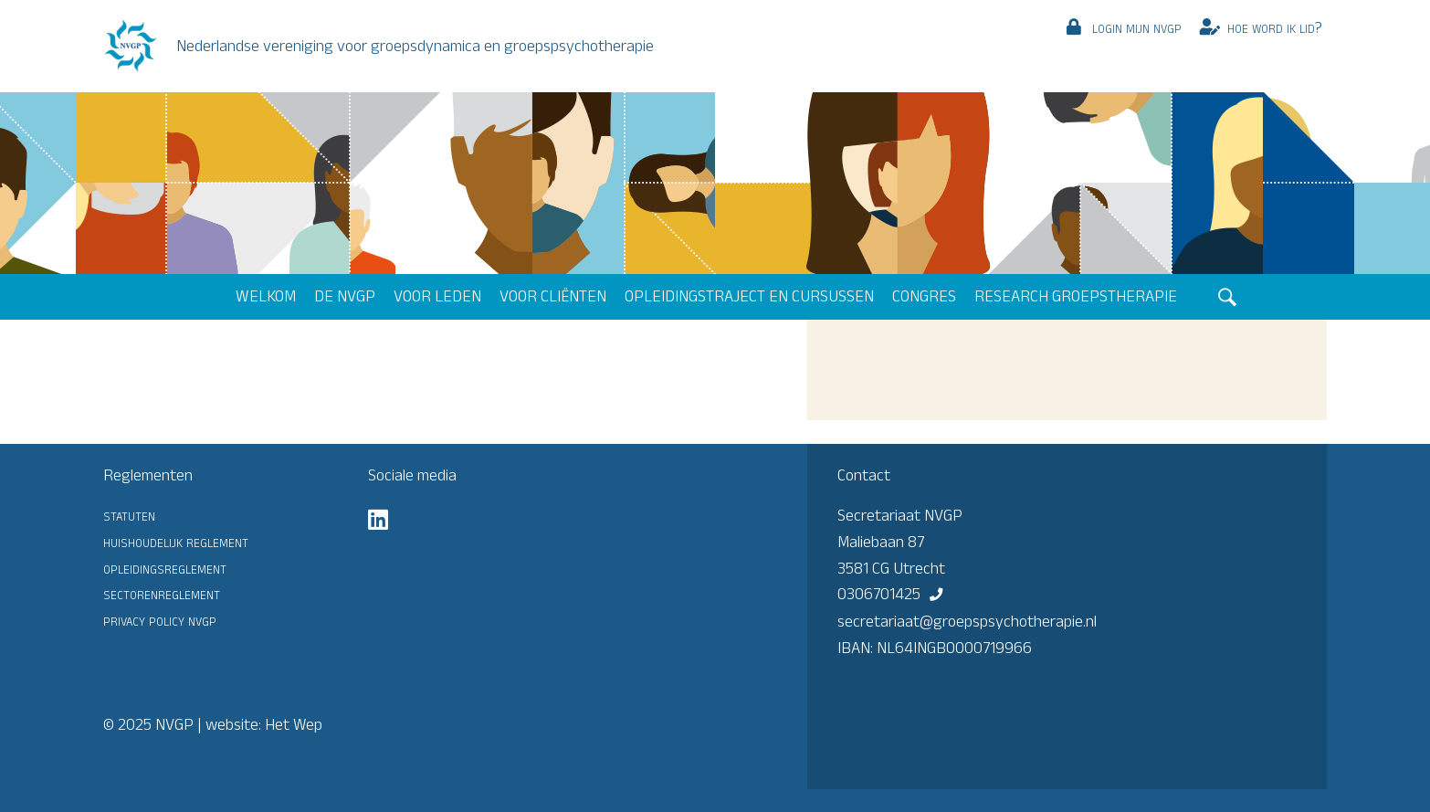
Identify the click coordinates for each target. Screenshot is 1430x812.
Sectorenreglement (161, 594)
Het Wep (293, 724)
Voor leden (437, 296)
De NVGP (344, 296)
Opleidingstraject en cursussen (749, 296)
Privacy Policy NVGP (159, 620)
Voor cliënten (552, 296)
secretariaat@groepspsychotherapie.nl (967, 621)
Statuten (129, 515)
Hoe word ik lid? (1274, 27)
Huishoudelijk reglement (175, 542)
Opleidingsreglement (164, 568)
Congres (924, 296)
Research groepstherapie (1075, 296)
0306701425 (878, 594)
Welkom (266, 296)
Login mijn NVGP (1137, 27)
